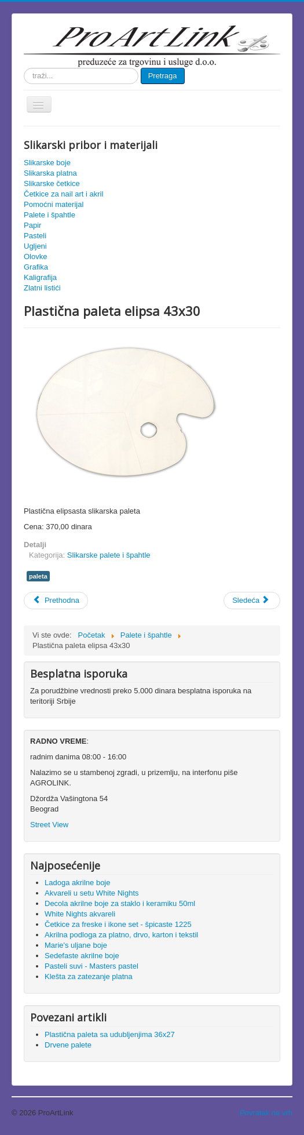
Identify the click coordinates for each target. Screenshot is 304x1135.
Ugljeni (35, 246)
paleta (38, 576)
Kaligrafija (40, 277)
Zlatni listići (42, 287)
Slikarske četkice (52, 183)
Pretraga (162, 75)
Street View (49, 824)
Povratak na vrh (266, 1112)
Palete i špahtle (49, 214)
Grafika (36, 267)
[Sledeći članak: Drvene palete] (252, 600)
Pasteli (35, 235)
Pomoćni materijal (53, 204)
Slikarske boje (47, 162)
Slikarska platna (50, 173)
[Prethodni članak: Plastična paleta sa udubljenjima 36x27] (56, 600)
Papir (32, 225)
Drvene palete (68, 1045)
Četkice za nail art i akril (63, 194)
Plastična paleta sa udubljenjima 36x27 (110, 1034)
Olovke (35, 256)
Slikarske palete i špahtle (109, 555)
